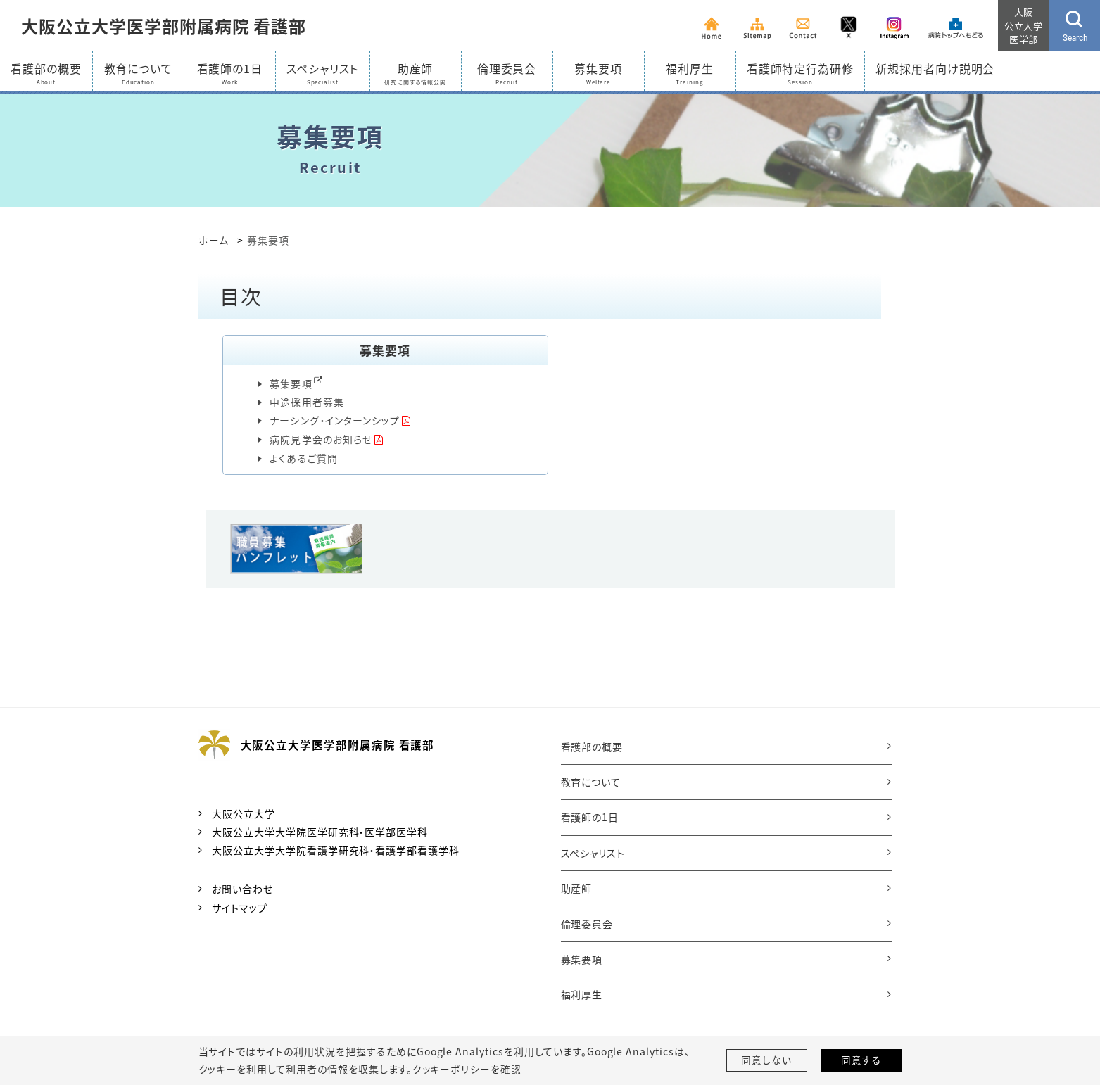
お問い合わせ (242, 890)
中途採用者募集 (307, 401)
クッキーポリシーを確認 (466, 1069)
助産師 (577, 889)
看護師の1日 (590, 818)
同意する (861, 1060)
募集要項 (291, 383)
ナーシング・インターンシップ (335, 419)
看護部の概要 (592, 747)
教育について (591, 782)
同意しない (766, 1060)
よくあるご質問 (303, 459)
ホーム (213, 240)
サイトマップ (239, 908)
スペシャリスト (593, 853)
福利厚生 (582, 995)
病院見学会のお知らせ (321, 439)
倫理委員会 (587, 925)
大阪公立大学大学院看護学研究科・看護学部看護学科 (336, 851)
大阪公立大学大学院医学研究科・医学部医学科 (320, 832)
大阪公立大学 (243, 814)
